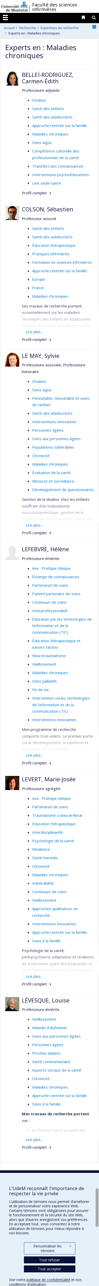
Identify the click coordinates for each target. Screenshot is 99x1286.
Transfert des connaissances (57, 166)
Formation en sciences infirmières (62, 262)
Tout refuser (49, 1259)
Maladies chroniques (50, 134)
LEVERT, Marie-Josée (49, 779)
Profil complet (34, 192)
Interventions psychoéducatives (60, 174)
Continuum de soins (49, 602)
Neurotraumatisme (49, 655)
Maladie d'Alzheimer (49, 1027)
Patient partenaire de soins (56, 593)
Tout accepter (49, 1268)
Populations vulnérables (53, 447)
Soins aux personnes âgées (56, 438)
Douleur (39, 100)
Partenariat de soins (50, 585)
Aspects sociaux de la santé (56, 1070)
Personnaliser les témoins (52, 1248)
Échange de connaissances (55, 576)
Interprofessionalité (49, 610)
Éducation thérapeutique (54, 245)
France (38, 287)
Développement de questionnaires (63, 489)
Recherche (27, 27)
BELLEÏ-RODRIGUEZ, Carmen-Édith (48, 78)
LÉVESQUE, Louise (45, 1000)
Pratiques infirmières (50, 253)
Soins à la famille (46, 940)
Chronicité (41, 455)
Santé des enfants (48, 108)
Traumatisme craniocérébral (57, 815)
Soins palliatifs (44, 681)
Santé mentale (45, 857)
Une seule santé (46, 183)
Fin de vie (40, 689)
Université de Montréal (14, 6)
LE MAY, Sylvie (40, 355)
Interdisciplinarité (47, 832)
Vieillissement (44, 664)
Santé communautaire (51, 1061)
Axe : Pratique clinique (51, 568)
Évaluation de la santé (51, 472)
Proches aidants (46, 1053)
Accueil (9, 27)
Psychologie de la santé (53, 840)
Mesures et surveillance (53, 481)
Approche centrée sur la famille (59, 125)
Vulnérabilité (43, 883)
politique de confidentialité (48, 1279)
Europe (38, 279)
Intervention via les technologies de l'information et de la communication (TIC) (61, 704)
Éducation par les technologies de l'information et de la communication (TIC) (62, 626)
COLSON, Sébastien (47, 209)
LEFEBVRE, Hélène (45, 549)
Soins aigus (42, 142)
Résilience (41, 849)
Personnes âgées (48, 430)
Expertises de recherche (60, 27)
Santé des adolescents (52, 117)
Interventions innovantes (54, 421)
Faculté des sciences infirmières (54, 7)
